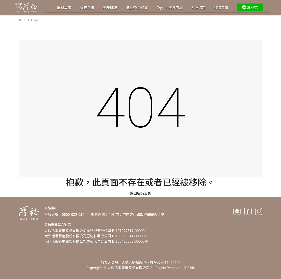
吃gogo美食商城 (170, 7)
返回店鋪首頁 (140, 193)
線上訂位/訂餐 (137, 7)
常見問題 (198, 7)
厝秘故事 (64, 7)
